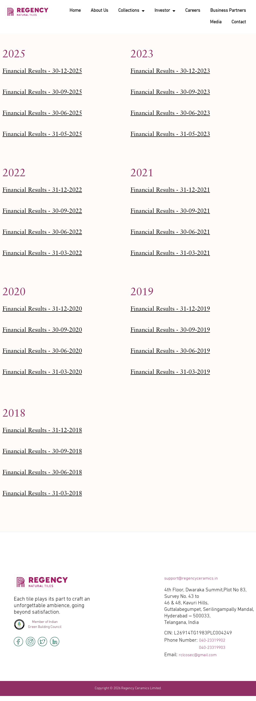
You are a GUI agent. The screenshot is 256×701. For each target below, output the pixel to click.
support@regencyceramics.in (195, 578)
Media (216, 22)
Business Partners (228, 10)
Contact (239, 22)
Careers (192, 10)
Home (75, 10)
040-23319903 (215, 648)
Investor (164, 11)
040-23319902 (215, 640)
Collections (131, 11)
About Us (99, 10)
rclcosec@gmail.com (200, 655)
